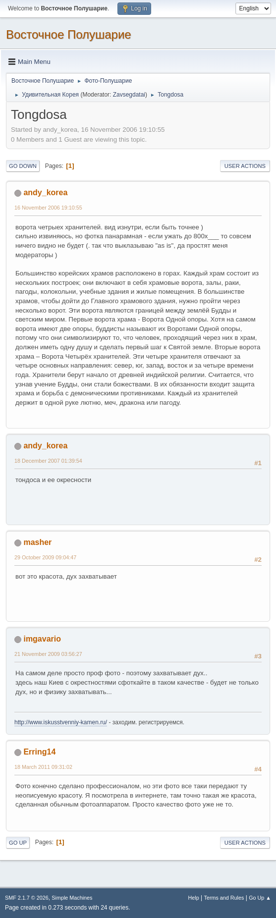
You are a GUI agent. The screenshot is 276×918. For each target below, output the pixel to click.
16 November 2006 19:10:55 (48, 208)
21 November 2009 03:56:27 (48, 654)
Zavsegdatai (129, 94)
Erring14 (39, 752)
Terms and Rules (224, 898)
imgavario (42, 639)
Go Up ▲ (260, 898)
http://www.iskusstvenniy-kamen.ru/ (60, 722)
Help (193, 898)
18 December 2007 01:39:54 (48, 461)
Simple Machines (72, 898)
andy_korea (45, 192)
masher (37, 542)
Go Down (23, 166)
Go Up (18, 843)
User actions (245, 166)
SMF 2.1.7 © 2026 (27, 898)
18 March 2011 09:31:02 (43, 767)
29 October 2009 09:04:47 (45, 557)
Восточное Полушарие (68, 34)
